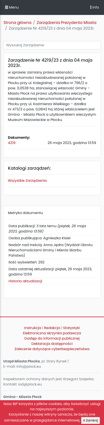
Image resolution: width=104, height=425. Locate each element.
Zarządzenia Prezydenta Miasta (66, 22)
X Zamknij (90, 420)
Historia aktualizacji (25, 281)
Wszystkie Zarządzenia (27, 180)
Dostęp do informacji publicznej (52, 338)
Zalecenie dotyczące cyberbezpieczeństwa (51, 348)
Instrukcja (32, 327)
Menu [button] (12, 7)
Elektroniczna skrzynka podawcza (52, 333)
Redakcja (52, 327)
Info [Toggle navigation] (94, 7)
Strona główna (18, 22)
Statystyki (71, 327)
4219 (11, 142)
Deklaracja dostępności (51, 343)
